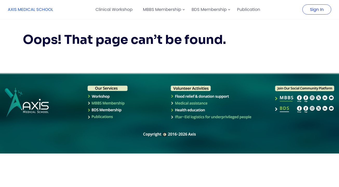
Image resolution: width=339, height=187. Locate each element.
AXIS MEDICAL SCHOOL (30, 9)
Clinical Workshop (113, 9)
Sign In (317, 9)
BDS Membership (209, 9)
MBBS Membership (162, 9)
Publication (248, 9)
